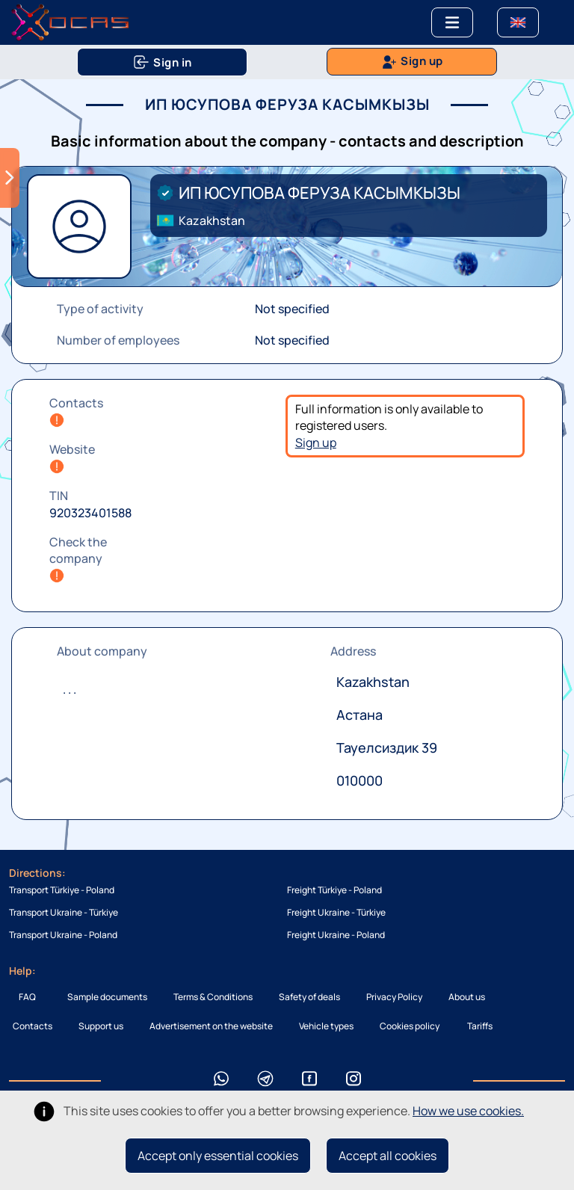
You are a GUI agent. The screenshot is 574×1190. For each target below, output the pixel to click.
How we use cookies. (468, 1111)
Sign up (315, 442)
